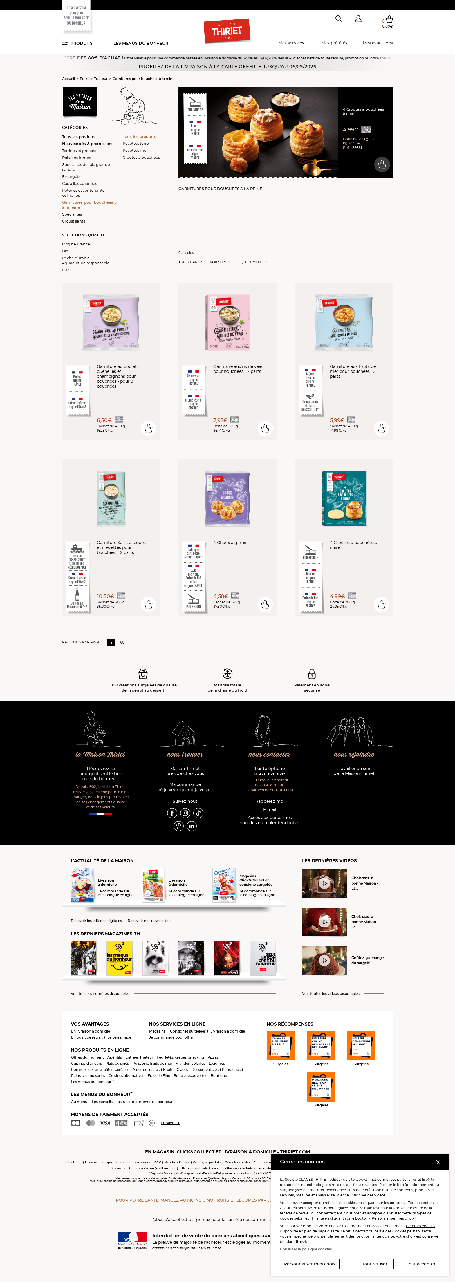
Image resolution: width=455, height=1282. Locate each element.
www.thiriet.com (370, 1179)
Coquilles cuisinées (79, 183)
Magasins (157, 1031)
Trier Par (188, 262)
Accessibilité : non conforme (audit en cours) (145, 1168)
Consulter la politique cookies (306, 1249)
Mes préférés (334, 43)
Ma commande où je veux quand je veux (185, 787)
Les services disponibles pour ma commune (118, 1162)
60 (122, 642)
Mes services (291, 43)
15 (111, 642)
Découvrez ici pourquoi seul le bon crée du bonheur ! (100, 774)
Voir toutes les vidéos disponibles (331, 993)
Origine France (76, 244)
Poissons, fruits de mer (152, 1063)
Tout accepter (421, 1264)
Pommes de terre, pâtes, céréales (100, 1069)
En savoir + (170, 1123)
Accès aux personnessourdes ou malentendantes (269, 820)
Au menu (79, 1102)
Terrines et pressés (79, 150)
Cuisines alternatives (126, 1075)
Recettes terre (136, 143)
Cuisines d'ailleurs (86, 1063)
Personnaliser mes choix (309, 1264)
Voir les (218, 262)
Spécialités (72, 214)
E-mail (269, 809)
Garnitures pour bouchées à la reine (143, 79)
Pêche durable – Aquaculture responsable (85, 260)
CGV (157, 1162)
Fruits (168, 1069)
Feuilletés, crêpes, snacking (180, 1057)
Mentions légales (176, 1162)
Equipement (250, 262)
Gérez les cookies (237, 1162)
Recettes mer (135, 150)
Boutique (219, 1075)
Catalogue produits (207, 1162)
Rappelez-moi (269, 801)
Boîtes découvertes (190, 1075)
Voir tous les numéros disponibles (100, 993)
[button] (358, 20)
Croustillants (73, 221)
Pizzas (212, 1057)
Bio (65, 251)
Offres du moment (87, 1057)
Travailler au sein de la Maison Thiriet (354, 771)
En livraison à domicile (90, 1031)
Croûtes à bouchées (141, 157)
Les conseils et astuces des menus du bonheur (133, 1102)
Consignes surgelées (188, 1031)
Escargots (71, 176)
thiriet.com (73, 1162)
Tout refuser (374, 1264)
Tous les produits (78, 136)
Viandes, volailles (190, 1063)
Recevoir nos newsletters (149, 921)
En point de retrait (87, 1037)
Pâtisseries (231, 1069)
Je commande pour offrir (171, 1037)
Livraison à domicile (227, 1031)
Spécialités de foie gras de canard (86, 167)
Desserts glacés (205, 1069)
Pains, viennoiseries (88, 1075)
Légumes (217, 1063)
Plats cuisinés (117, 1063)
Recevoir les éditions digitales (96, 921)
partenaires (407, 1179)
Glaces (182, 1069)
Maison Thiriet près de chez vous (185, 771)
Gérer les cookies (420, 1226)
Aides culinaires (146, 1069)
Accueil (68, 79)
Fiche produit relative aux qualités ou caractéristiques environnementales (236, 1168)
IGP (65, 269)
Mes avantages (378, 43)
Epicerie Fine (159, 1075)
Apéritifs (114, 1057)
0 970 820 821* (269, 774)
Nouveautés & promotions (87, 143)
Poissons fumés (76, 157)
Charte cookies (264, 1162)
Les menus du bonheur (140, 43)
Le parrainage (119, 1037)
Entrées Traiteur (94, 79)
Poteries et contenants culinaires (83, 193)
